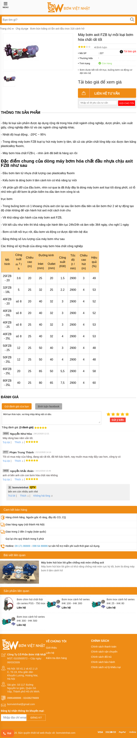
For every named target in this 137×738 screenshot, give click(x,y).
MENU (5, 5)
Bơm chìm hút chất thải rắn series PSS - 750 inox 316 (31, 601)
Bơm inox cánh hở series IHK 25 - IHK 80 (121, 601)
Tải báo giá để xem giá (100, 82)
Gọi (7, 733)
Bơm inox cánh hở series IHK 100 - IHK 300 (76, 601)
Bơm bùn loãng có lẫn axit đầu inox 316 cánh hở (57, 28)
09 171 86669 (22, 546)
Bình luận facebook (48, 406)
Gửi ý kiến (118, 419)
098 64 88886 (40, 546)
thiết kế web (38, 732)
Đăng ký (36, 717)
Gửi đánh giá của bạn (16, 406)
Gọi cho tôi (126, 103)
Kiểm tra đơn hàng (56, 658)
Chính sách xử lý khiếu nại (106, 667)
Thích (16, 442)
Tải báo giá (128, 51)
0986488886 (14, 698)
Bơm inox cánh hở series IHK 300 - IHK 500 (31, 618)
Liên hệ (50, 652)
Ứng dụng (21, 28)
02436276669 (31, 698)
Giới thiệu (51, 647)
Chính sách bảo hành (103, 662)
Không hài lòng (40, 495)
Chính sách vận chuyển (104, 651)
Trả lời (6, 442)
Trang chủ (5, 28)
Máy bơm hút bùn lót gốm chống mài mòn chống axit (72, 562)
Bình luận (100, 47)
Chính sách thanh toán (103, 646)
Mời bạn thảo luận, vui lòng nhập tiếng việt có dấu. (51, 417)
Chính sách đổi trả (101, 656)
